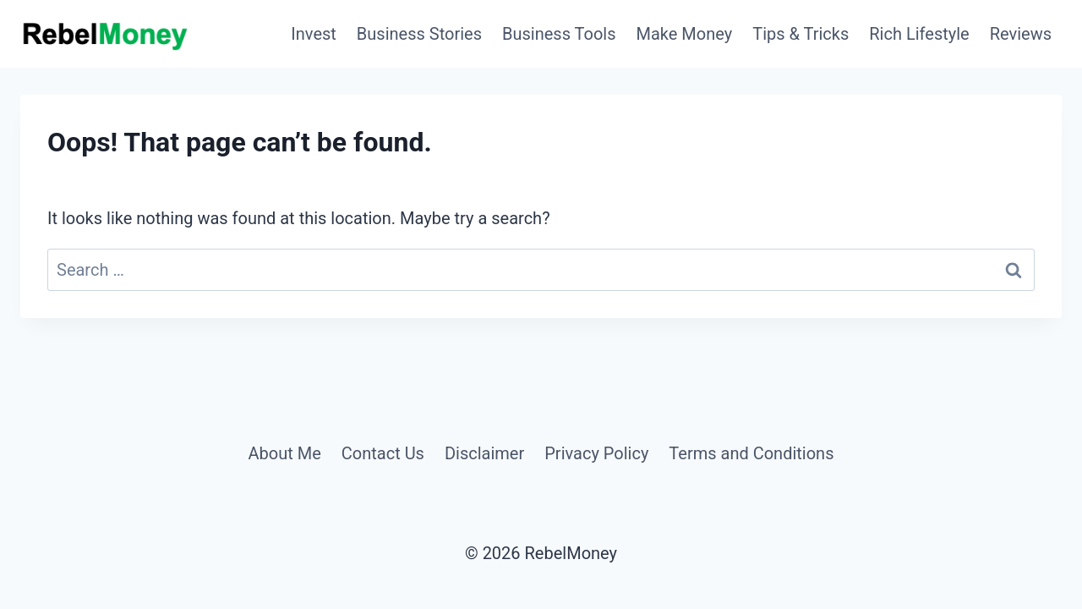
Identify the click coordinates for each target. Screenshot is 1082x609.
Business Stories (419, 34)
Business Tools (559, 34)
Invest (313, 34)
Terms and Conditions (751, 453)
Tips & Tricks (800, 34)
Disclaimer (484, 453)
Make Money (685, 34)
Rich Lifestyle (919, 34)
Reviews (1021, 34)
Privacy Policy (596, 453)
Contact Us (383, 453)
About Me (284, 453)
